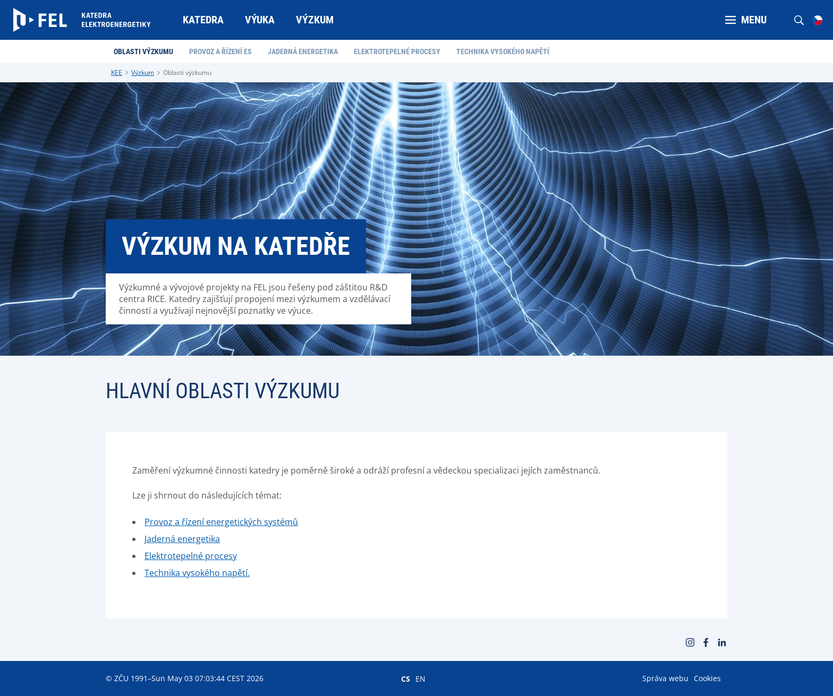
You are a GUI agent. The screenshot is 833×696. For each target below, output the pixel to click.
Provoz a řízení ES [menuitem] (220, 51)
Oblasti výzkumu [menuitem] (143, 51)
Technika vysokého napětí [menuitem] (502, 51)
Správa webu (665, 678)
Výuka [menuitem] (260, 19)
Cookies (707, 678)
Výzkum (142, 72)
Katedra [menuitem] (203, 19)
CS (405, 678)
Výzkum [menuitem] (315, 19)
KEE (116, 72)
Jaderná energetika (182, 539)
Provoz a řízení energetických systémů (221, 522)
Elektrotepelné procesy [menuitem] (397, 51)
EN (420, 678)
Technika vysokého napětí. (197, 573)
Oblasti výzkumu (187, 72)
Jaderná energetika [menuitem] (303, 51)
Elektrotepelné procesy (190, 556)
